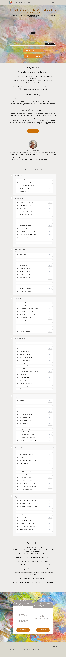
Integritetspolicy (35, 651)
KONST (40, 2)
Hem (11, 651)
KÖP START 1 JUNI (33, 56)
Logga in (53, 2)
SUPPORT (30, 2)
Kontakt (19, 651)
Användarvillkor (26, 651)
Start (50, 182)
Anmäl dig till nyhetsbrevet (34, 654)
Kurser (14, 651)
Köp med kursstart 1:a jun (24, 632)
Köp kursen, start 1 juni (41, 632)
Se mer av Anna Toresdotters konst (18, 654)
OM (35, 2)
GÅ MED (33, 131)
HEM (16, 2)
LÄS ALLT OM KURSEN (33, 50)
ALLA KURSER (22, 2)
